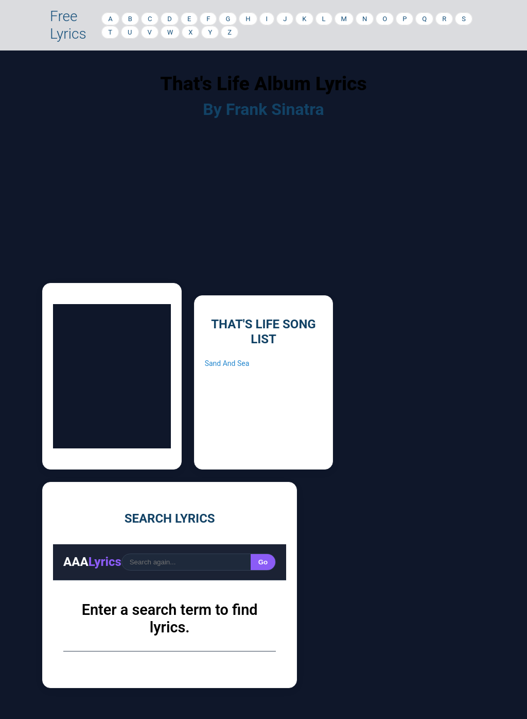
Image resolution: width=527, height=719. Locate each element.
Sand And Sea (227, 363)
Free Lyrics (68, 25)
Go (263, 562)
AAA (92, 562)
